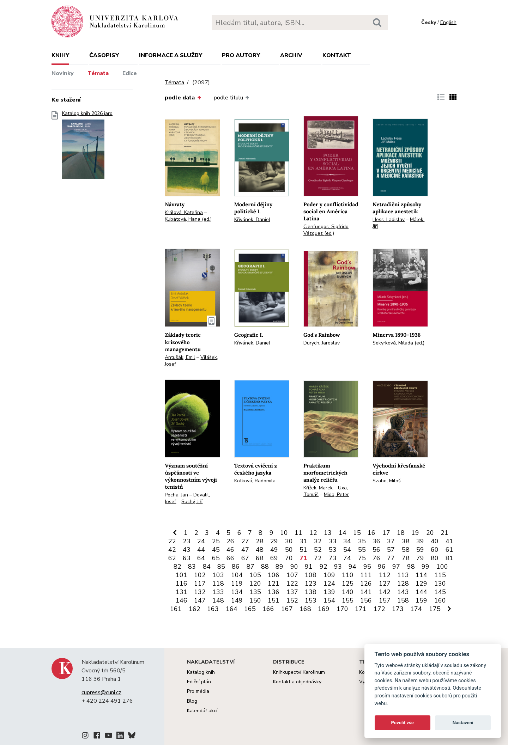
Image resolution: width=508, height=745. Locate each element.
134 (237, 592)
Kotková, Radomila (255, 480)
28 (260, 541)
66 (230, 558)
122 (292, 583)
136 (273, 592)
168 (305, 609)
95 (367, 566)
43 (186, 549)
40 (435, 541)
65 (216, 558)
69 (274, 558)
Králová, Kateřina (184, 212)
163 (213, 609)
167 (287, 609)
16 (371, 533)
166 (268, 609)
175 (435, 609)
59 (420, 549)
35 (362, 541)
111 (366, 575)
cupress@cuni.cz (101, 692)
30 (289, 541)
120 (255, 583)
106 (273, 575)
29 (274, 541)
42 (172, 549)
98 (411, 566)
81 (449, 558)
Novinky (63, 73)
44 (201, 549)
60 (435, 549)
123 (310, 583)
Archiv (291, 55)
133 (218, 592)
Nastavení (463, 722)
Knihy (60, 55)
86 (236, 566)
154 (329, 600)
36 (376, 541)
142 (385, 592)
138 (310, 592)
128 (403, 583)
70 (289, 558)
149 (237, 600)
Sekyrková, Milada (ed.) (398, 343)
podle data (183, 98)
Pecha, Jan (176, 494)
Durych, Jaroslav (321, 343)
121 (273, 583)
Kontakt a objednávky (297, 681)
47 (245, 549)
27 (245, 541)
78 (406, 558)
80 (435, 558)
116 (181, 583)
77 (391, 558)
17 (386, 533)
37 (391, 541)
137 (292, 592)
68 (260, 558)
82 (177, 566)
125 (347, 583)
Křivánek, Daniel (252, 219)
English (448, 22)
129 (421, 583)
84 (207, 566)
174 (416, 609)
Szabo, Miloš (387, 480)
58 (406, 549)
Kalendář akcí (202, 710)
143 (403, 592)
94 (352, 566)
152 (292, 600)
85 (221, 566)
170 (342, 609)
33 (333, 541)
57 (391, 549)
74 (347, 558)
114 (421, 575)
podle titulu (231, 98)
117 (200, 583)
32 (318, 541)
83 (192, 566)
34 (347, 541)
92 (323, 566)
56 (376, 549)
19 (415, 533)
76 (376, 558)
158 (403, 600)
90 (294, 566)
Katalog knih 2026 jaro (87, 147)
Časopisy (104, 55)
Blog (192, 701)
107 (292, 575)
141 (366, 592)
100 (442, 566)
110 (347, 575)
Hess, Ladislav (389, 219)
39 (420, 541)
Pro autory (241, 55)
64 (201, 558)
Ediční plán (199, 681)
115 (440, 575)
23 (186, 541)
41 (449, 541)
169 (323, 609)
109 (329, 575)
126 (366, 583)
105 (255, 575)
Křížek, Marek (318, 487)
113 (403, 575)
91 (309, 566)
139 (329, 592)
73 (333, 558)
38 (406, 541)
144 (421, 592)
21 (444, 533)
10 (284, 533)
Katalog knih (201, 672)
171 (361, 609)
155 (347, 600)
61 (449, 549)
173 (398, 609)
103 (218, 575)
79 (420, 558)
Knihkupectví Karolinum (299, 672)
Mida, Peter (336, 494)
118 (218, 583)
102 (200, 575)
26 (230, 541)
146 (181, 600)
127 (385, 583)
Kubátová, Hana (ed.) (188, 219)
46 (230, 549)
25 (216, 541)
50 (289, 549)
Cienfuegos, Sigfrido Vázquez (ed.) (326, 230)
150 (255, 600)
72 (318, 558)
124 (329, 583)
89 (279, 566)
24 (201, 541)
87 (250, 566)
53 (333, 549)
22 (172, 541)
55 (362, 549)
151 (273, 600)
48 (260, 549)
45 (216, 549)
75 (362, 558)
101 (181, 575)
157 (385, 600)
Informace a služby (170, 55)
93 (338, 566)
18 (401, 533)
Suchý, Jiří (191, 501)
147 (200, 600)
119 (237, 583)
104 (237, 575)
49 (274, 549)
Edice (129, 73)
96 (382, 566)
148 (218, 600)
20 (430, 533)
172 (379, 609)
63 (186, 558)
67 (245, 558)
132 (200, 592)
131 (181, 592)
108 (310, 575)
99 (425, 566)
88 (265, 566)
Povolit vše (402, 722)
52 (318, 549)
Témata (98, 73)
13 (328, 533)
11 (298, 533)
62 (172, 558)
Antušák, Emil (180, 357)
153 (310, 600)
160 (440, 600)
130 (440, 583)
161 (176, 609)
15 (357, 533)
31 (303, 541)
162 (194, 609)
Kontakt (336, 55)
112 (385, 575)
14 (342, 533)
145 (440, 592)
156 (366, 600)
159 (421, 600)
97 (396, 566)
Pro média (198, 691)
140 (347, 592)
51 (303, 549)
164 (231, 609)
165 (250, 609)
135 (255, 592)
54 (347, 549)
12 (313, 533)
